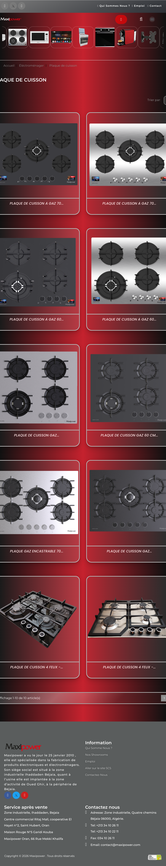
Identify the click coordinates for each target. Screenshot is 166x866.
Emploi (139, 6)
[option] (61, 39)
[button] (121, 19)
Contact (154, 6)
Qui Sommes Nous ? (113, 6)
